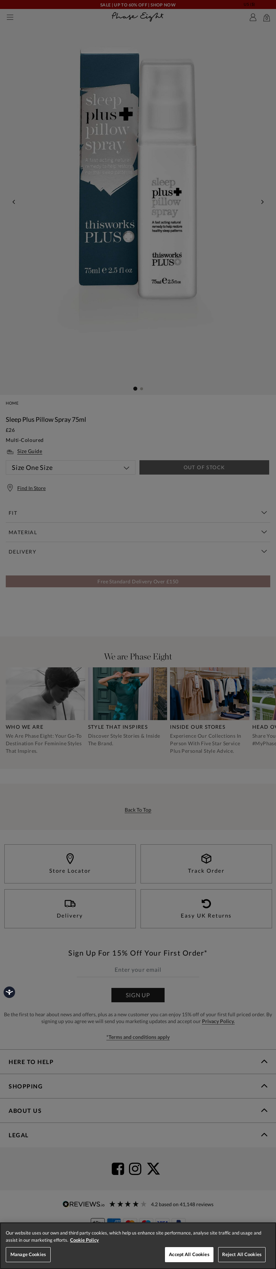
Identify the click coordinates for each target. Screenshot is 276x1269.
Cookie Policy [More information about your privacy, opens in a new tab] (84, 1240)
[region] (138, 1245)
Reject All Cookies (242, 1254)
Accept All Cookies (189, 1254)
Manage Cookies (28, 1254)
